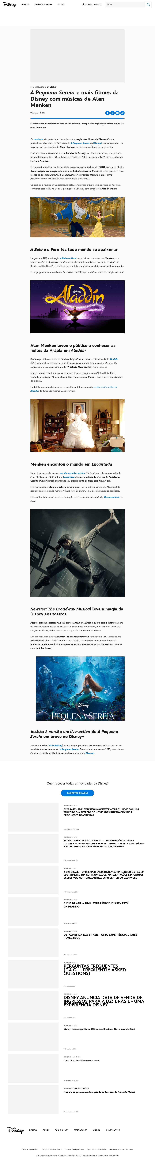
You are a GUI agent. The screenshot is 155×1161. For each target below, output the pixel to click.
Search (148, 4)
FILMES (46, 1130)
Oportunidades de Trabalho (96, 1149)
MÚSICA (96, 1130)
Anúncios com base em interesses (121, 1149)
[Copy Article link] (122, 113)
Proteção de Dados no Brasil (51, 1149)
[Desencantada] (111, 497)
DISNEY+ (33, 1130)
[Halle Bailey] (55, 745)
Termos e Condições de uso (74, 1149)
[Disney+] (97, 143)
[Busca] (125, 4)
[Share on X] (112, 113)
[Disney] (9, 5)
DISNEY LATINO (113, 1130)
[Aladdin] (114, 359)
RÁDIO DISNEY (61, 1130)
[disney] (15, 1130)
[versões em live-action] (72, 473)
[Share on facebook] (107, 113)
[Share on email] (117, 113)
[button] (95, 4)
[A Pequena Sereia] (80, 143)
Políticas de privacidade (30, 1149)
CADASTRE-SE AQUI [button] (77, 793)
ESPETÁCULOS (80, 1130)
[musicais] (38, 139)
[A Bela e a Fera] (68, 258)
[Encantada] (69, 477)
